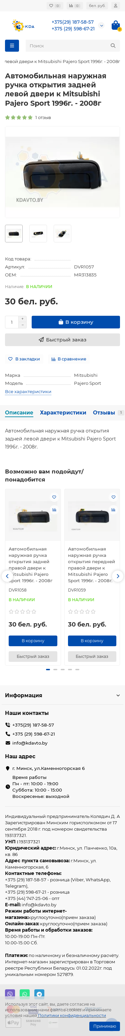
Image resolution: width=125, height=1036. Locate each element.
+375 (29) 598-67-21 (73, 28)
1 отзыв (28, 117)
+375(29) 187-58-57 (73, 22)
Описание (19, 412)
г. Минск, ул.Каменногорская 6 (48, 768)
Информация (62, 695)
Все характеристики (28, 391)
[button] (7, 576)
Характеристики (63, 412)
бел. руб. (97, 5)
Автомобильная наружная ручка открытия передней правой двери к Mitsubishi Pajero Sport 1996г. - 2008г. (91, 564)
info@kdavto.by (29, 743)
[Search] (73, 46)
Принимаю (104, 1026)
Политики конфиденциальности (72, 1015)
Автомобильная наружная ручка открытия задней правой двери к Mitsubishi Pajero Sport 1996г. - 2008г (30, 564)
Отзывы (108, 412)
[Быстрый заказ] (62, 339)
